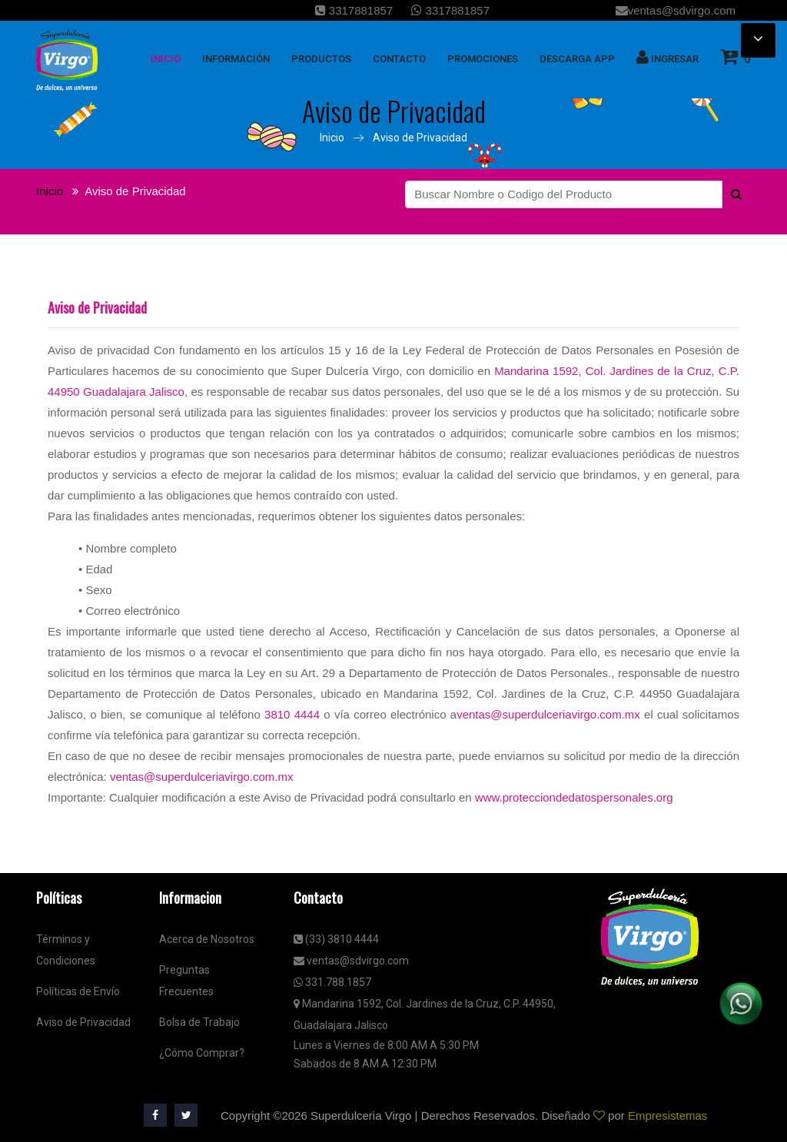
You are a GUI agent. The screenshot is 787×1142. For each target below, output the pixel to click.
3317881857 (354, 10)
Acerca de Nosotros (206, 939)
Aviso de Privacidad (420, 137)
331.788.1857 (332, 982)
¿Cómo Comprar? (201, 1053)
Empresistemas (667, 1115)
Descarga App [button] (577, 59)
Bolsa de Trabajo (199, 1022)
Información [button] (236, 59)
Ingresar (667, 57)
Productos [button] (321, 59)
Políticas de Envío (78, 991)
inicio (166, 59)
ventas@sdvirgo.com (676, 10)
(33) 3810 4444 (336, 939)
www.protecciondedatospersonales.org (574, 797)
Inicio (332, 137)
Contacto (399, 59)
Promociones (482, 59)
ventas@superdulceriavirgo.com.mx (548, 714)
